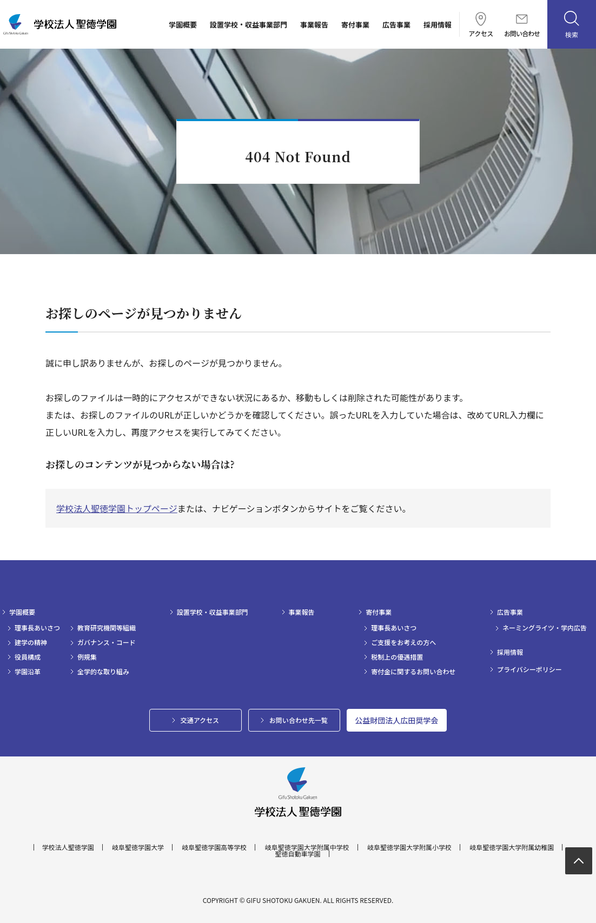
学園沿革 (28, 671)
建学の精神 (31, 642)
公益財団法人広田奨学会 (396, 720)
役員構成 (28, 657)
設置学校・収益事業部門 (248, 24)
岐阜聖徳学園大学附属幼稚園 (511, 847)
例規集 (87, 657)
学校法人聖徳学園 (68, 847)
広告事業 (396, 24)
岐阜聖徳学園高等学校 (214, 847)
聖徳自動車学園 (297, 854)
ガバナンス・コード (106, 642)
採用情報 (437, 24)
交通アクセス (200, 720)
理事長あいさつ (37, 627)
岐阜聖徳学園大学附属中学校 (307, 847)
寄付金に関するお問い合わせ (413, 671)
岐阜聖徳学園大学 (138, 847)
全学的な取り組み (103, 671)
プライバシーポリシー (529, 669)
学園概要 (183, 24)
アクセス (480, 24)
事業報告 (314, 24)
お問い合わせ (522, 25)
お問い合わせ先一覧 (298, 720)
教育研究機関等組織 (106, 627)
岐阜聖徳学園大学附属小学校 (409, 847)
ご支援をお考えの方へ (403, 642)
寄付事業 (355, 24)
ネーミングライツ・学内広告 (544, 627)
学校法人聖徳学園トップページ (116, 508)
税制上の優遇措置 (397, 657)
